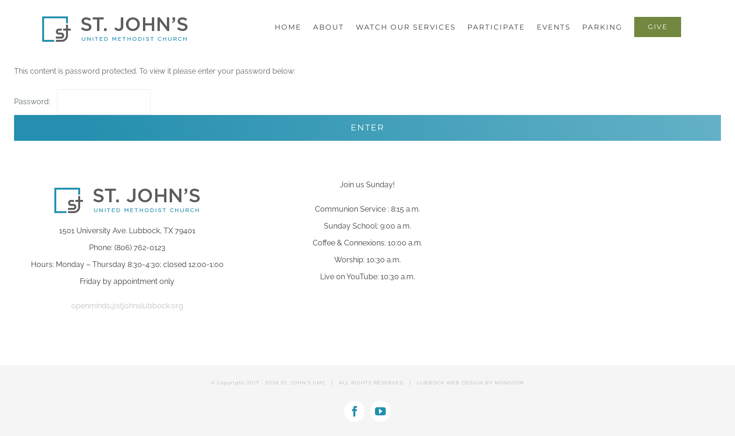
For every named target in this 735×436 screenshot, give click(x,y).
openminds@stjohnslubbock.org (127, 305)
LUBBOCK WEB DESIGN (450, 383)
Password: (82, 101)
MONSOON (509, 383)
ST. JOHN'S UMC (303, 383)
